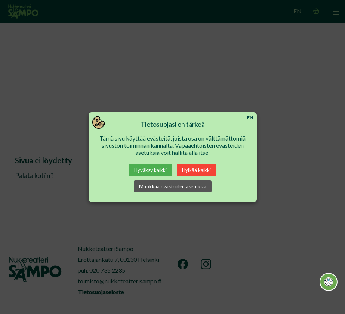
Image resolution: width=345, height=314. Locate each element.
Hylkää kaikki (196, 170)
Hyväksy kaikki (150, 170)
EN (250, 117)
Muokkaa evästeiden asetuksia (172, 186)
